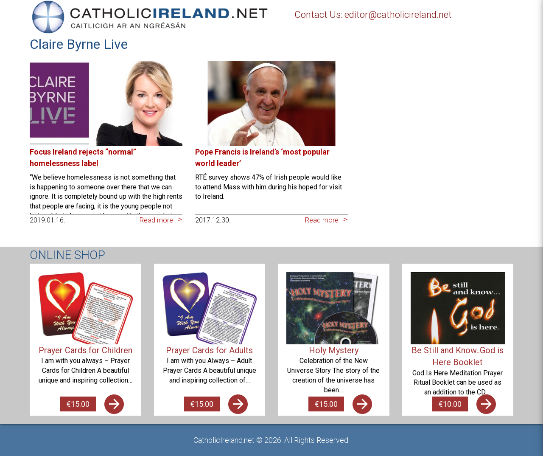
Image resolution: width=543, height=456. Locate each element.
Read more (156, 220)
